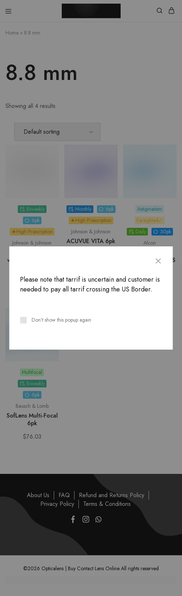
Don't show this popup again (61, 319)
